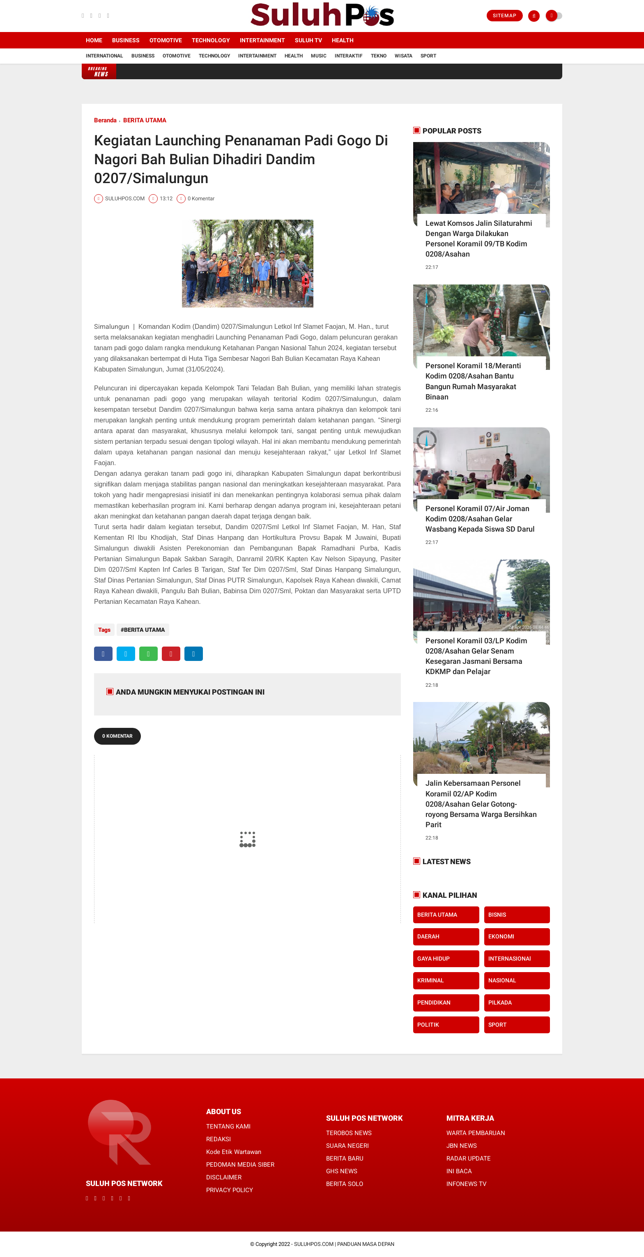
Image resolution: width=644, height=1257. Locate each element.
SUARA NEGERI (347, 1145)
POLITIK (428, 1024)
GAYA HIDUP (433, 958)
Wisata (403, 56)
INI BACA (459, 1171)
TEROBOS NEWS (349, 1133)
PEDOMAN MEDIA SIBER (240, 1164)
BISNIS (497, 914)
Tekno (378, 56)
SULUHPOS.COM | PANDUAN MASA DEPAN (344, 1244)
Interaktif (349, 56)
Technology (211, 40)
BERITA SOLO (344, 1184)
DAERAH (428, 936)
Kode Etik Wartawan (233, 1152)
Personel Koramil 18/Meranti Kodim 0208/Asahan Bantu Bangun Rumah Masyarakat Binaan (473, 381)
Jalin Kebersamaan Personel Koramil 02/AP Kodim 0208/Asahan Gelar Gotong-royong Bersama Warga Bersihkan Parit (481, 804)
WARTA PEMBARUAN (475, 1133)
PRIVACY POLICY (229, 1190)
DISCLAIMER (224, 1177)
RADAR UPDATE (468, 1158)
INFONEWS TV (466, 1184)
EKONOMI (501, 936)
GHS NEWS (341, 1171)
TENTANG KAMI (228, 1126)
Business (126, 40)
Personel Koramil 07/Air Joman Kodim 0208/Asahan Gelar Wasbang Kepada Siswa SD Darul (480, 518)
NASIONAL (502, 980)
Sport (428, 56)
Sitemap (505, 15)
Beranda (105, 120)
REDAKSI (218, 1139)
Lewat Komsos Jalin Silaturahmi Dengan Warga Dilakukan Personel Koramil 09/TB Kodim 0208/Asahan (479, 239)
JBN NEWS (461, 1145)
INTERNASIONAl (509, 958)
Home (94, 40)
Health (343, 40)
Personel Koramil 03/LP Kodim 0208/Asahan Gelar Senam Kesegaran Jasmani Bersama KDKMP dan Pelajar (476, 656)
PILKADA (500, 1002)
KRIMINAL (430, 980)
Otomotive (166, 40)
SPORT (497, 1024)
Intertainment (262, 40)
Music (319, 56)
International (104, 56)
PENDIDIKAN (434, 1002)
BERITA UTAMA (144, 120)
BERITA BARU (344, 1158)
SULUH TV (308, 40)
